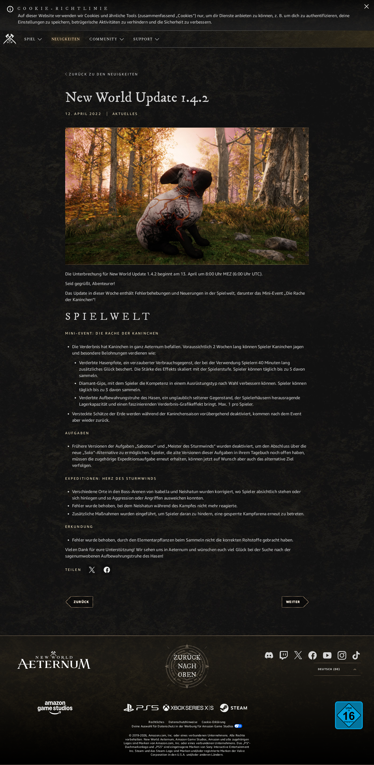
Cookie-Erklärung (213, 722)
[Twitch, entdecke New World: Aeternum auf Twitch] (283, 655)
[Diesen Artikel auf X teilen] (92, 569)
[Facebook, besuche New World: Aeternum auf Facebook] (312, 655)
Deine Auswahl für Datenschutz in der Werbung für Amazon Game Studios (187, 726)
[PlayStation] (141, 708)
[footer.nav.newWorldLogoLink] (54, 660)
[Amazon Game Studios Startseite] (55, 708)
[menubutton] (337, 669)
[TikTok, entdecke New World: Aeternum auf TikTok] (356, 655)
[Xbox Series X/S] (188, 708)
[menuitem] (33, 39)
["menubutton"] (33, 39)
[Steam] (234, 708)
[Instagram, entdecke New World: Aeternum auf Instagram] (342, 655)
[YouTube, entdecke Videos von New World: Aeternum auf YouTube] (327, 655)
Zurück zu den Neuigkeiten (103, 74)
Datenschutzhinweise (183, 722)
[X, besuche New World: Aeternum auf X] (298, 655)
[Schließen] (366, 7)
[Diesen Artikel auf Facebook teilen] (107, 569)
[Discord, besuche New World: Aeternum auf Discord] (269, 655)
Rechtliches (156, 722)
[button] (187, 196)
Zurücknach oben (187, 666)
